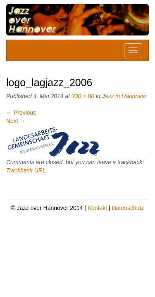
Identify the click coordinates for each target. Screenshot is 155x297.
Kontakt (97, 208)
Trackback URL (25, 170)
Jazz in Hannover (124, 96)
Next (16, 121)
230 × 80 (83, 96)
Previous (21, 112)
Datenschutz (128, 208)
